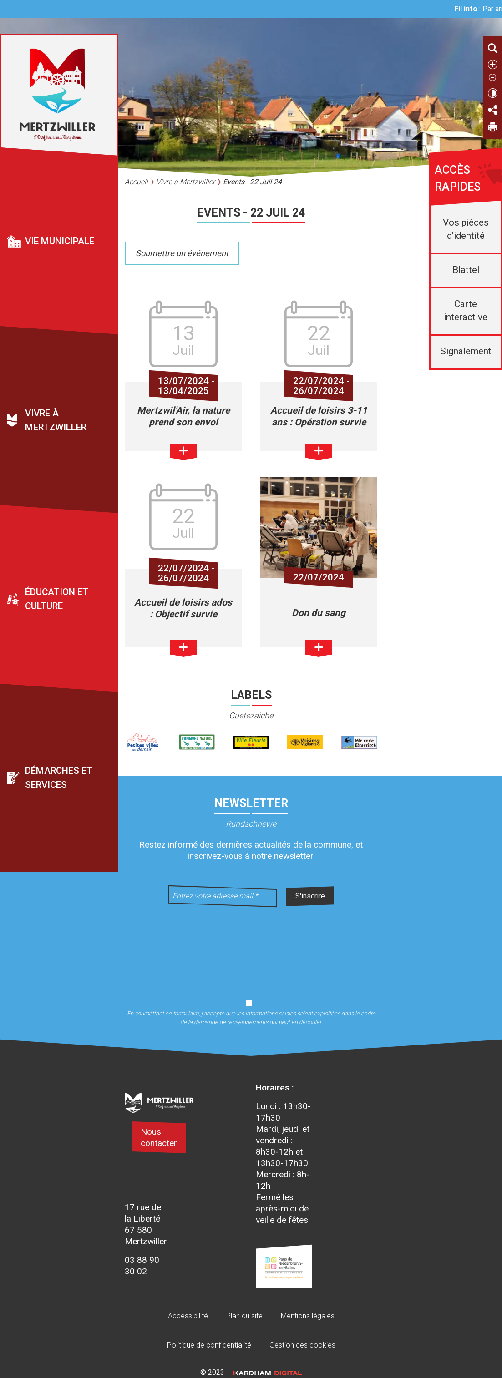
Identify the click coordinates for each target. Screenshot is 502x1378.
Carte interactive (465, 310)
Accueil (136, 181)
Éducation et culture (56, 598)
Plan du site (244, 1316)
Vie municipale (59, 241)
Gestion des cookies (302, 1345)
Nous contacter (159, 1137)
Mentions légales (308, 1316)
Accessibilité (188, 1316)
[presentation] (251, 947)
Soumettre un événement (182, 253)
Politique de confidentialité (209, 1345)
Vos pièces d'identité (466, 229)
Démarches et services (58, 777)
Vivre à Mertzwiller (55, 420)
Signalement (466, 351)
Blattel (465, 269)
